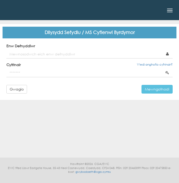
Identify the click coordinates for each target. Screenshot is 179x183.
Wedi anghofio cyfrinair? (155, 64)
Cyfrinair (13, 64)
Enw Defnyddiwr (20, 45)
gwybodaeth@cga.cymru (93, 172)
